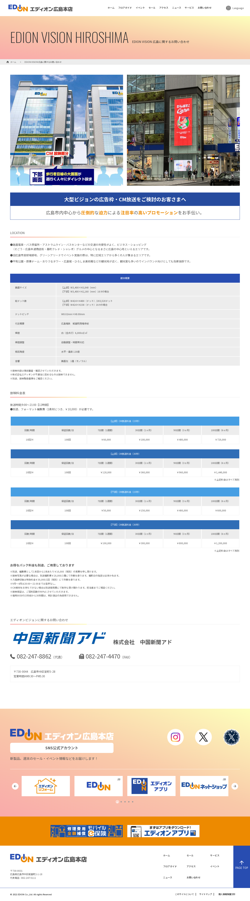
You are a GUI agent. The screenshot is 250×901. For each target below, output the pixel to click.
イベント (140, 8)
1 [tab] (117, 802)
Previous (15, 786)
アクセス (163, 8)
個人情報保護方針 (226, 894)
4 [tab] (129, 802)
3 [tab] (125, 802)
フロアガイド (125, 8)
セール (152, 8)
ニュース (176, 8)
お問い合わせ (205, 8)
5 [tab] (133, 802)
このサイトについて (184, 894)
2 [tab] (121, 802)
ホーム (111, 8)
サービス (189, 8)
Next (234, 786)
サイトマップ (205, 894)
